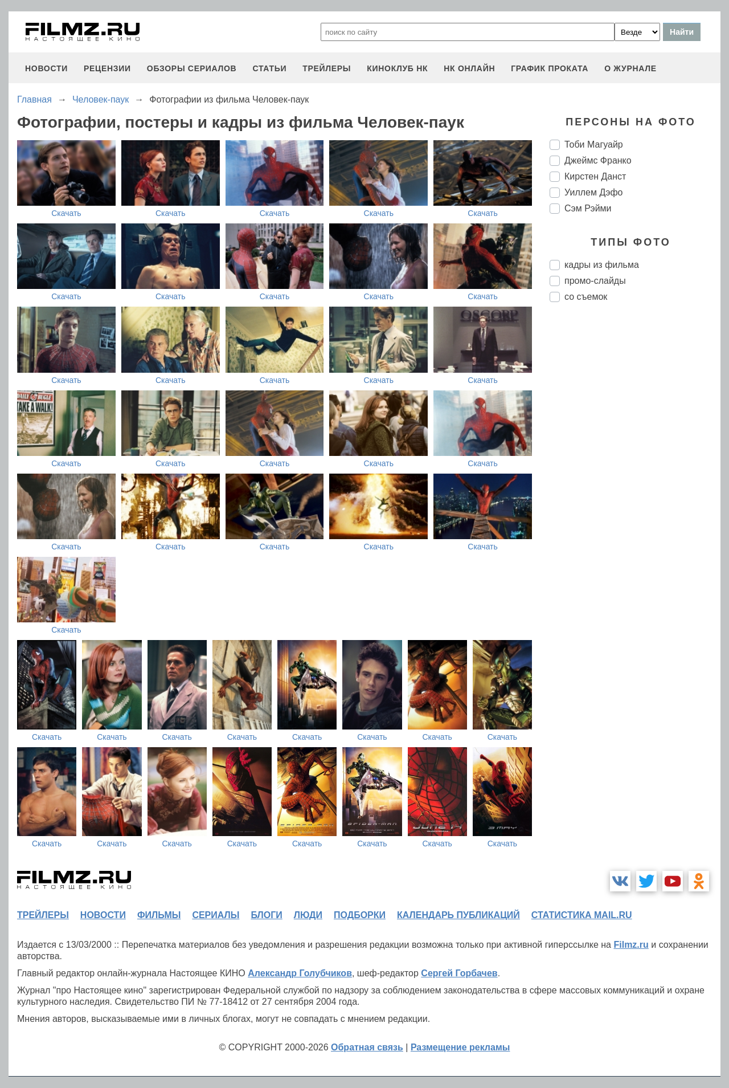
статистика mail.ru (581, 915)
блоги (266, 915)
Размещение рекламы (460, 1047)
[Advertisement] (635, 502)
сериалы (215, 915)
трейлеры (326, 68)
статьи (269, 68)
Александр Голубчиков (300, 973)
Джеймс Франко (598, 160)
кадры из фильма (601, 265)
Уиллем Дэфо (593, 192)
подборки (360, 915)
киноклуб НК (397, 68)
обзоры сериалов (192, 68)
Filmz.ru (630, 945)
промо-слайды (595, 281)
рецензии (107, 68)
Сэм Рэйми (588, 208)
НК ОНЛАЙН (469, 68)
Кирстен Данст (595, 176)
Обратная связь (367, 1047)
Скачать (66, 213)
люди (308, 915)
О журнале (630, 68)
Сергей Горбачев (459, 973)
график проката (549, 68)
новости (46, 68)
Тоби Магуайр (593, 144)
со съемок (585, 296)
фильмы (159, 915)
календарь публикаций (458, 915)
